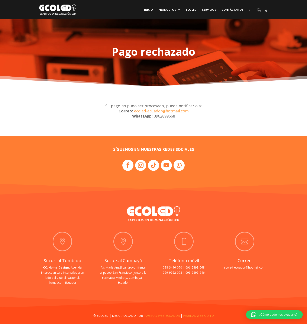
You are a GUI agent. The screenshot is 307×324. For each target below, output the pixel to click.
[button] (274, 314)
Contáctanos (232, 10)
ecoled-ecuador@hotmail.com (161, 110)
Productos (167, 10)
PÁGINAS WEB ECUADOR (162, 316)
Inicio (148, 10)
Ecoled (191, 10)
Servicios (209, 10)
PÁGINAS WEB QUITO (198, 316)
